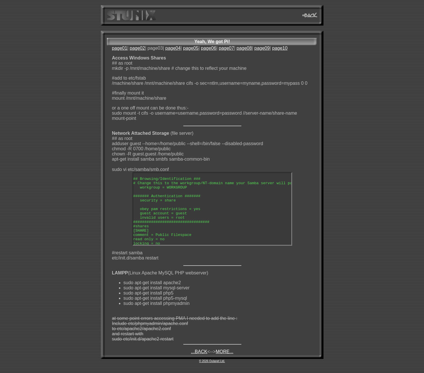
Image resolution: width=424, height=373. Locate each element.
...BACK (199, 351)
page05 (190, 48)
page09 (261, 48)
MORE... (224, 351)
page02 (137, 48)
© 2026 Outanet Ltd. (212, 361)
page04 (172, 48)
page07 (226, 48)
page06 (208, 48)
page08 (244, 48)
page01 (119, 48)
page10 (279, 48)
